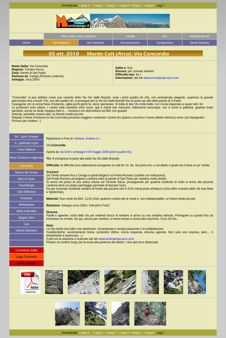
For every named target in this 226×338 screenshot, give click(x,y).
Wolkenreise (26, 204)
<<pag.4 (123, 5)
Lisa (26, 224)
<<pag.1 (84, 5)
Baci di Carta (26, 179)
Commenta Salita (26, 250)
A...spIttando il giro (26, 143)
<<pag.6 (149, 5)
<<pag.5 (135, 5)
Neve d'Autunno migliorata (26, 157)
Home (26, 42)
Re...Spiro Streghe (26, 136)
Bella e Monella (26, 211)
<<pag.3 (110, 5)
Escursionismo (130, 42)
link (165, 36)
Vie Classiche (95, 42)
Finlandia (26, 198)
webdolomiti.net (199, 36)
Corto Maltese (26, 149)
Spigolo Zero (26, 217)
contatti (130, 36)
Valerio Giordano (26, 230)
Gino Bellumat (26, 191)
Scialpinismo (165, 42)
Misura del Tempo (26, 172)
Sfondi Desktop (199, 42)
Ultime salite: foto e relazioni (78, 36)
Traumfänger (26, 185)
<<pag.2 (98, 5)
